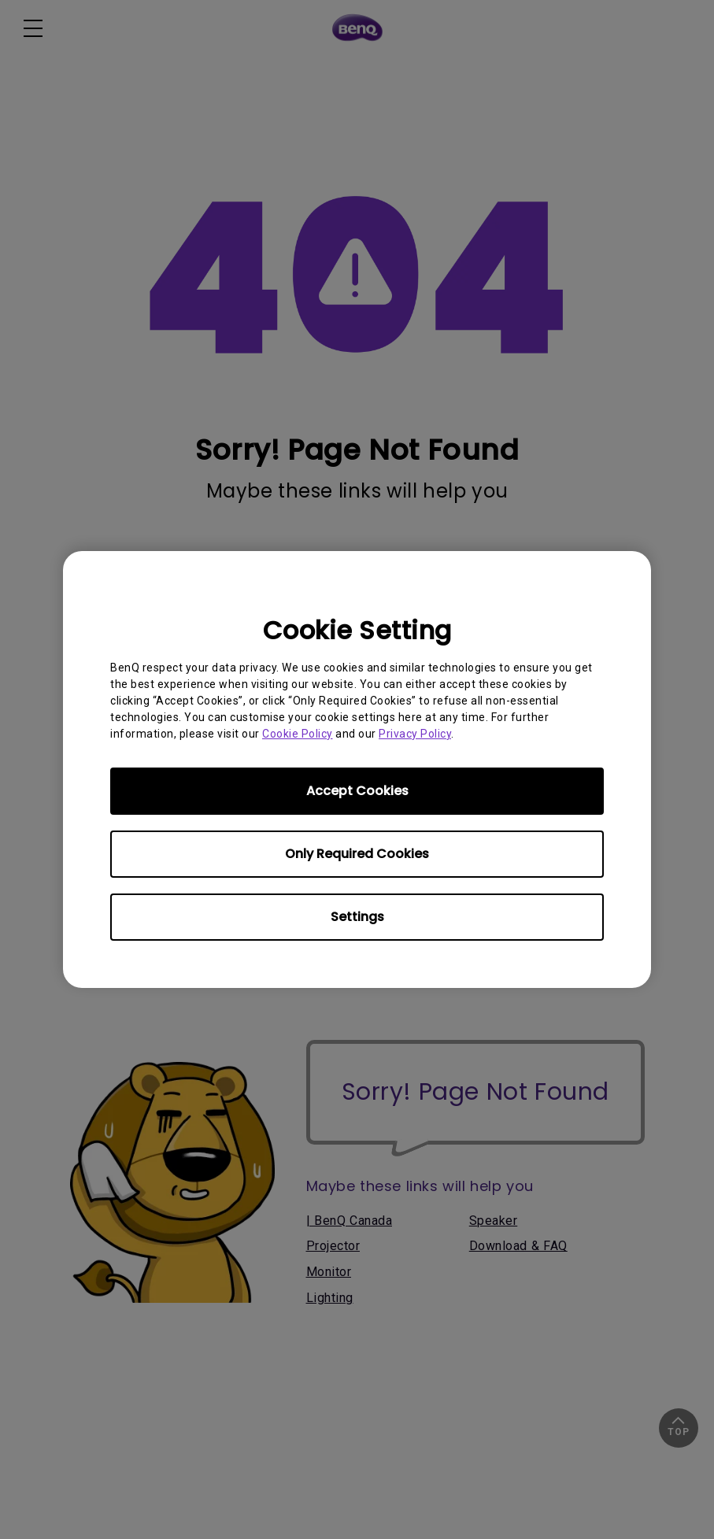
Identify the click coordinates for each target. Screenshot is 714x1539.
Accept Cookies (357, 791)
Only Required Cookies (357, 854)
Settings (357, 917)
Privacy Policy (415, 733)
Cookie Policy (297, 733)
